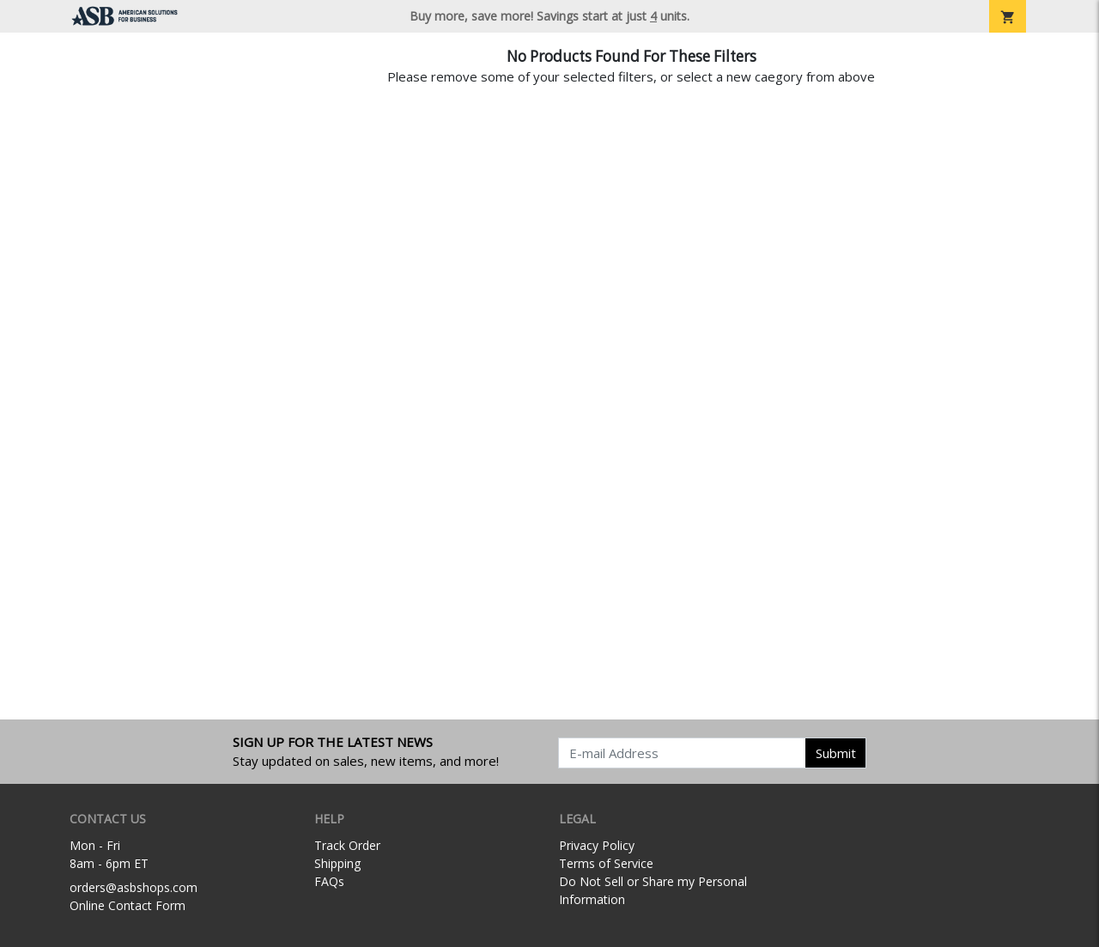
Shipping (337, 863)
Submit (836, 753)
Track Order (347, 845)
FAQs (329, 881)
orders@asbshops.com (133, 887)
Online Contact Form (127, 905)
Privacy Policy (597, 845)
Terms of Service (606, 863)
